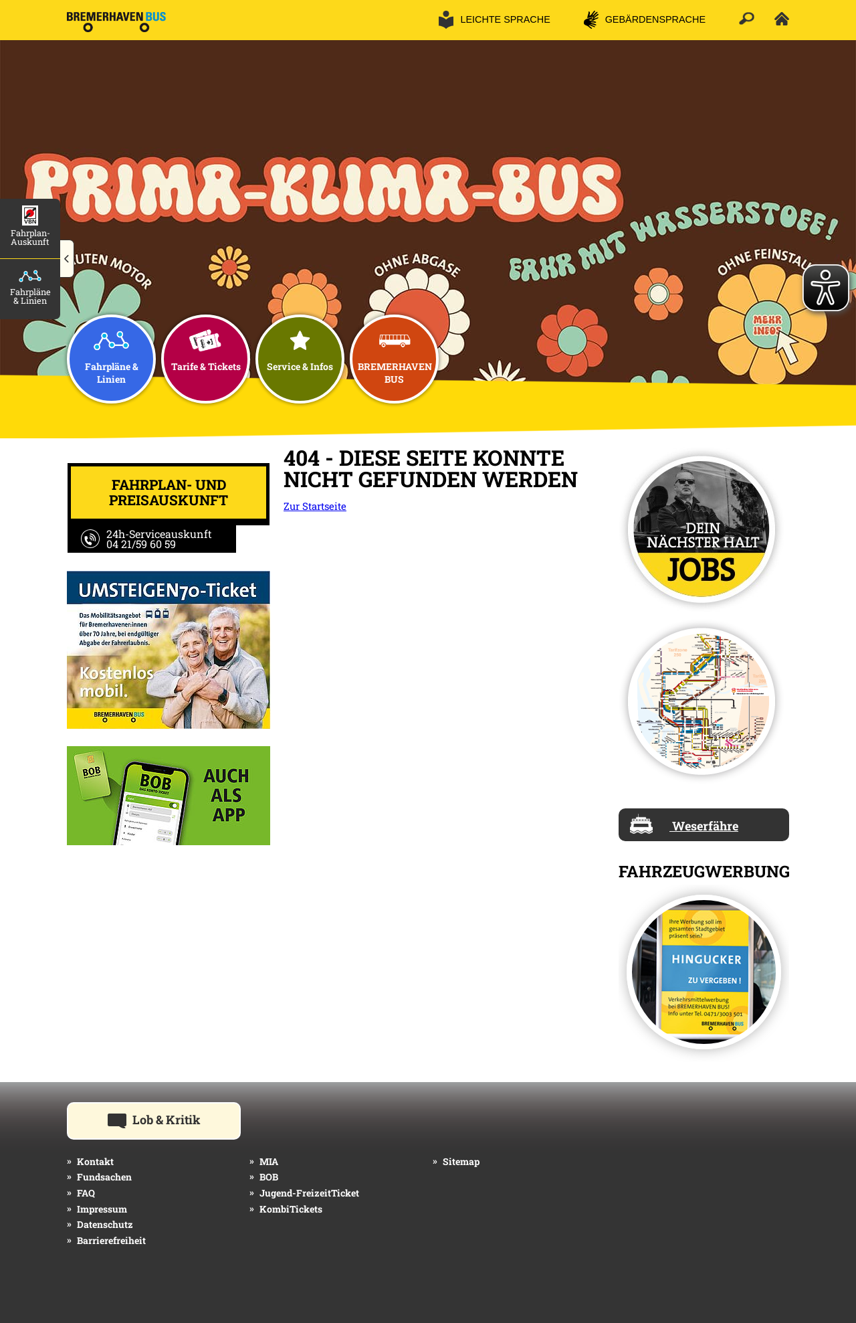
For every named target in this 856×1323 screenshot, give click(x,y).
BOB (268, 1176)
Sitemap (461, 1161)
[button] (67, 259)
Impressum (102, 1209)
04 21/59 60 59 (141, 544)
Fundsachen (104, 1176)
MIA (268, 1161)
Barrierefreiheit (111, 1240)
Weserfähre (684, 824)
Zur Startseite (315, 506)
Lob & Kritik (174, 1119)
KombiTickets (290, 1209)
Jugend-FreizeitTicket (309, 1192)
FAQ (86, 1192)
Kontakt (95, 1161)
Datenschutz (105, 1224)
